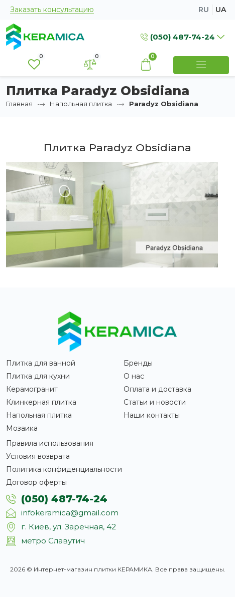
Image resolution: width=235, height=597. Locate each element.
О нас (134, 376)
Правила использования (49, 443)
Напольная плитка (81, 104)
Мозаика (22, 428)
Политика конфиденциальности (64, 469)
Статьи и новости (155, 402)
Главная (19, 104)
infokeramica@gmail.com (70, 512)
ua (220, 9)
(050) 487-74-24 (64, 499)
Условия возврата (38, 456)
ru (203, 9)
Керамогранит (32, 389)
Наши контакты (152, 415)
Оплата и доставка (157, 389)
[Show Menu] (201, 65)
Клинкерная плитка (41, 402)
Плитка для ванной (40, 363)
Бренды (138, 363)
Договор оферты (36, 482)
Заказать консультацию (52, 10)
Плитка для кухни (38, 376)
